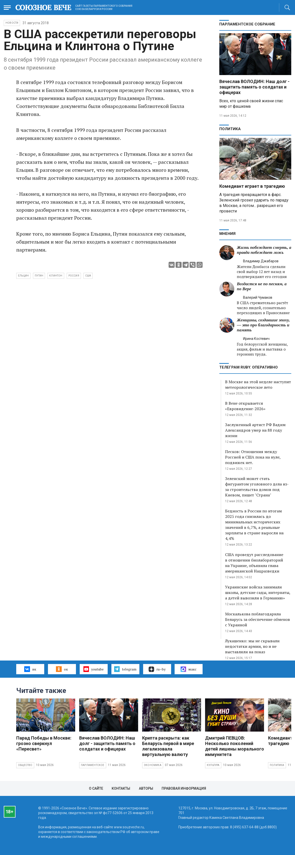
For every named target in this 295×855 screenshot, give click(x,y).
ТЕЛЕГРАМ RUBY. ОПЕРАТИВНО (248, 367)
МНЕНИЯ (227, 233)
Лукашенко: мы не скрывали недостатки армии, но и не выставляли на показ (252, 646)
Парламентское (92, 765)
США (88, 275)
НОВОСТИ (11, 22)
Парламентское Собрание (247, 24)
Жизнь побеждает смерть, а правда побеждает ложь (264, 250)
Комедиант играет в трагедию (252, 186)
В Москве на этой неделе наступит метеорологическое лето (258, 384)
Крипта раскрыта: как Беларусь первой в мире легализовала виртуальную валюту (168, 746)
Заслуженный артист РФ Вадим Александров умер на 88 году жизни (255, 430)
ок (62, 669)
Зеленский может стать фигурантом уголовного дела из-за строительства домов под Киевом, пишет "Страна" (257, 487)
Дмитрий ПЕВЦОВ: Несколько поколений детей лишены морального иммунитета (234, 746)
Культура (213, 765)
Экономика (152, 765)
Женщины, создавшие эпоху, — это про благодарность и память (263, 325)
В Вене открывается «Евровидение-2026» (245, 405)
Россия (73, 275)
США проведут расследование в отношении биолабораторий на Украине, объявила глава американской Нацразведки (254, 563)
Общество (25, 765)
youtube (93, 669)
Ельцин (23, 275)
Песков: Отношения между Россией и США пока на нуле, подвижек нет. (253, 457)
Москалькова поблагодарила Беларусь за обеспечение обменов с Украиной (257, 619)
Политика (230, 129)
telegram (125, 669)
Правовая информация (184, 788)
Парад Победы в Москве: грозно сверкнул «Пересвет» (43, 743)
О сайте (96, 788)
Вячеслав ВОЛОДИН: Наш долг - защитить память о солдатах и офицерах (254, 87)
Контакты (121, 788)
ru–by (157, 669)
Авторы (146, 788)
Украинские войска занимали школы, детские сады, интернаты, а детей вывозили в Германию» (257, 592)
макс (189, 669)
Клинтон (55, 275)
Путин (39, 275)
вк (30, 669)
